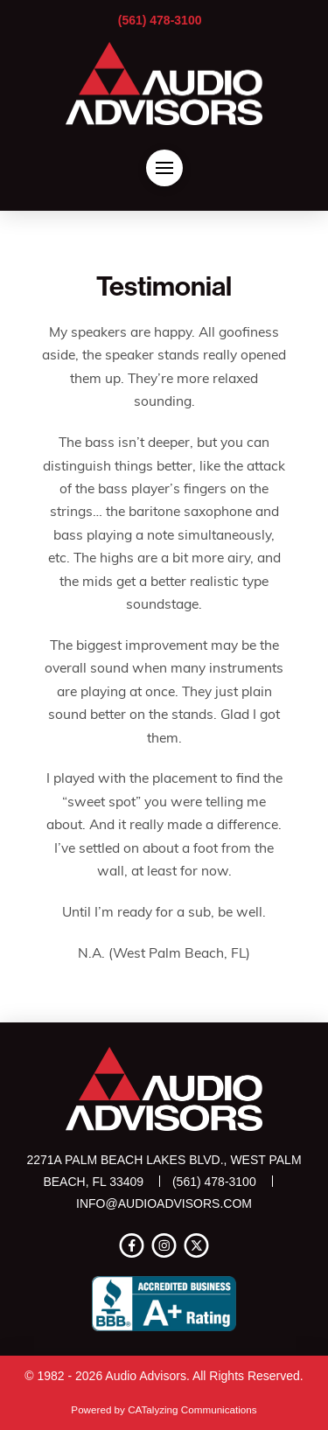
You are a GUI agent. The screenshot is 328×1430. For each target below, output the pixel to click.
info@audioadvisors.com (164, 1203)
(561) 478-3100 (160, 20)
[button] (164, 168)
